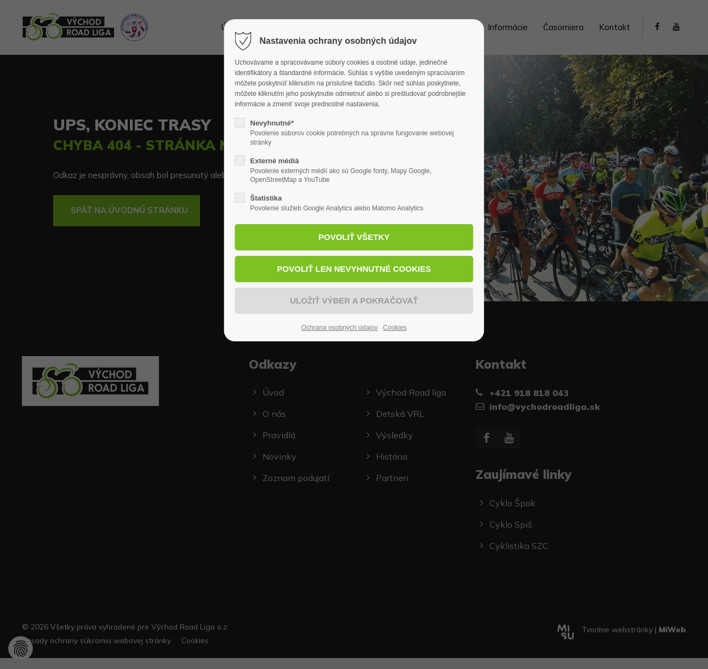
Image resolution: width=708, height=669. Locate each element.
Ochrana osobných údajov (339, 327)
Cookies (395, 327)
